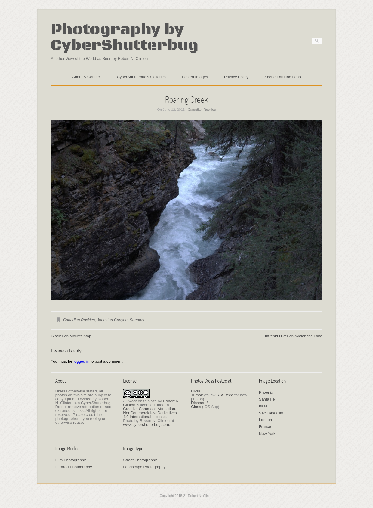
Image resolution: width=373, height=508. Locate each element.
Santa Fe (267, 399)
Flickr (195, 391)
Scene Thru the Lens (282, 77)
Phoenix (266, 392)
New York (267, 433)
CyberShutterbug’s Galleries (141, 77)
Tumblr (197, 395)
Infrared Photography (73, 467)
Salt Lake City (271, 413)
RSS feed (225, 395)
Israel (264, 406)
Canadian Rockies (202, 109)
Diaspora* (199, 403)
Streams (137, 320)
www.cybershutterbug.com (146, 424)
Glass (196, 406)
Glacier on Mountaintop (71, 336)
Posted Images (195, 77)
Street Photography (140, 460)
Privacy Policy (236, 77)
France (265, 426)
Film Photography (70, 460)
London (265, 419)
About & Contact (86, 77)
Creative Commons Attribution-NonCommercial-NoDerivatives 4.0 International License (150, 413)
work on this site (142, 401)
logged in (81, 361)
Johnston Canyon (112, 320)
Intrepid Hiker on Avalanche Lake (293, 336)
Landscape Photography (144, 467)
